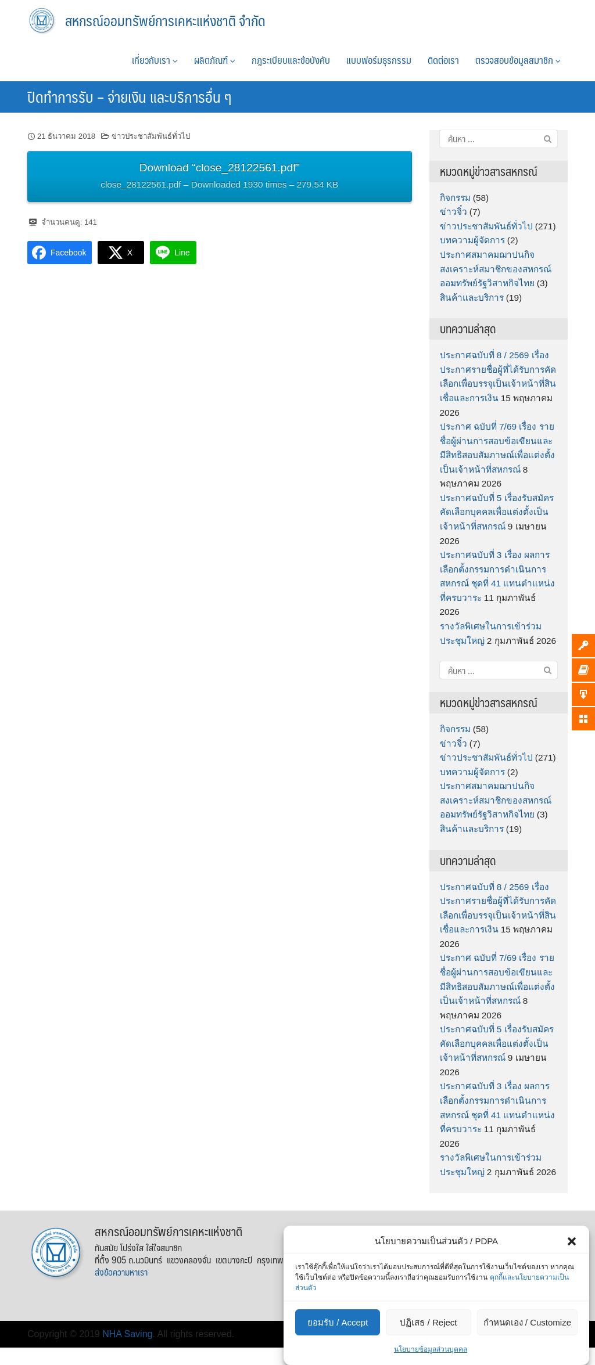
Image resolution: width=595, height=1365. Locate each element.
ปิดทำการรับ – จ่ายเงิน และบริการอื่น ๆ (129, 96)
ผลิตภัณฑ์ (214, 60)
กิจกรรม (455, 198)
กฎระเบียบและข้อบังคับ (291, 60)
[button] (572, 1241)
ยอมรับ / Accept (337, 1322)
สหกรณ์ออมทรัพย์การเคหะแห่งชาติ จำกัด (165, 20)
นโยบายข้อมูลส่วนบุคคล (430, 1349)
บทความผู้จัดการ (472, 240)
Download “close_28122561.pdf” (219, 177)
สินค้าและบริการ (472, 297)
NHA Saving (127, 1334)
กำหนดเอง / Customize (527, 1322)
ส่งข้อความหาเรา (121, 1272)
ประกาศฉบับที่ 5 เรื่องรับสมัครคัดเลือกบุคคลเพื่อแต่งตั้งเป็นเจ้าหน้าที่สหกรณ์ (497, 512)
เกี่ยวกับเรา (155, 60)
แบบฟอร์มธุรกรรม (378, 60)
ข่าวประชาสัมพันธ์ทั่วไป (151, 136)
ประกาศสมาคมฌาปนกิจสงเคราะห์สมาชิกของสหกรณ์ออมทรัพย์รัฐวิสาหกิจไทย (495, 269)
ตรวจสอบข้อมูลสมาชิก (518, 60)
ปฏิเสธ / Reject (428, 1322)
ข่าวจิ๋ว (453, 212)
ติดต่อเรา (443, 60)
